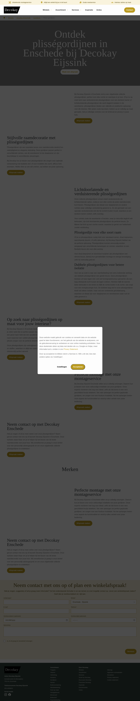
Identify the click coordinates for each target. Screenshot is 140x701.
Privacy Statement (71, 349)
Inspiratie (89, 10)
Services (75, 10)
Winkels (46, 10)
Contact (129, 10)
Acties (99, 10)
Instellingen (62, 367)
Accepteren (78, 367)
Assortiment (60, 10)
